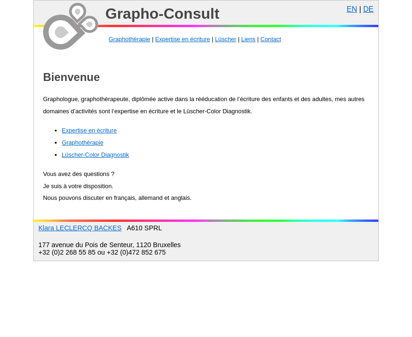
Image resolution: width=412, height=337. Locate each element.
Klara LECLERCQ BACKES (80, 228)
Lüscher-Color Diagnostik (95, 154)
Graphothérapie (129, 39)
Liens (248, 39)
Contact (270, 39)
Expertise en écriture (182, 39)
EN (351, 9)
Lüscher (225, 39)
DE (368, 9)
